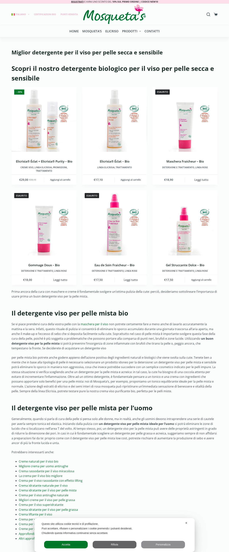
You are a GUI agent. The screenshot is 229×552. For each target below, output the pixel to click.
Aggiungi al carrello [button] (60, 179)
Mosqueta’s (92, 31)
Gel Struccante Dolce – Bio (185, 265)
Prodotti (132, 31)
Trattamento (44, 170)
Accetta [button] (66, 544)
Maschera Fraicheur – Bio (185, 161)
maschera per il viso (94, 324)
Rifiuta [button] (114, 544)
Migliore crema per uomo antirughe (43, 466)
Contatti (152, 31)
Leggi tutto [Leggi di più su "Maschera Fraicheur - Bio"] (201, 180)
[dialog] (114, 535)
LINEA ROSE (201, 167)
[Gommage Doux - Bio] (44, 222)
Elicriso (111, 31)
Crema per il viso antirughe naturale (43, 495)
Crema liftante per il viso (35, 514)
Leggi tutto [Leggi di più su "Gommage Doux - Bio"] (60, 280)
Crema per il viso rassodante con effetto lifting (50, 481)
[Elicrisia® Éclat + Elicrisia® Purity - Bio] (44, 119)
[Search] (208, 14)
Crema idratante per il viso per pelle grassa (48, 510)
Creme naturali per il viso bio (38, 461)
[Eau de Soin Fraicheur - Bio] (114, 222)
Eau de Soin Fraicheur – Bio (114, 265)
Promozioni (60, 167)
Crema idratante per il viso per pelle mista (47, 490)
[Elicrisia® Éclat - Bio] (114, 119)
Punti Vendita (69, 14)
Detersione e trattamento (178, 167)
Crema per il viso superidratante (41, 505)
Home (74, 31)
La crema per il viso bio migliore (40, 476)
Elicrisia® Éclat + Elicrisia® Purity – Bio (44, 161)
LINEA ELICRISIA (43, 167)
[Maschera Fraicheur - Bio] (185, 119)
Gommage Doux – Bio (44, 265)
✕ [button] (186, 523)
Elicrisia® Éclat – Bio (114, 161)
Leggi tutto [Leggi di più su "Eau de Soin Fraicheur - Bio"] (131, 280)
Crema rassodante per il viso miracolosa (46, 471)
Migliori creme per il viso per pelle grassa (47, 500)
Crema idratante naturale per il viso (43, 486)
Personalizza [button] (163, 544)
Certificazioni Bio (45, 14)
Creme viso (26, 167)
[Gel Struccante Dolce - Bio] (185, 222)
